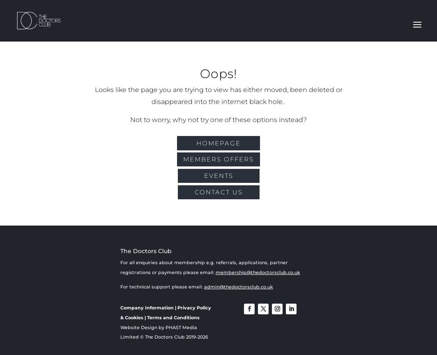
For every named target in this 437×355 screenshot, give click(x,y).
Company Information (147, 308)
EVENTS (218, 176)
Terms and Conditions (173, 317)
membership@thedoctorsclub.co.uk (258, 272)
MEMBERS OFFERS (218, 159)
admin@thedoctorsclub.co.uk (238, 287)
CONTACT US (219, 192)
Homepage (218, 143)
